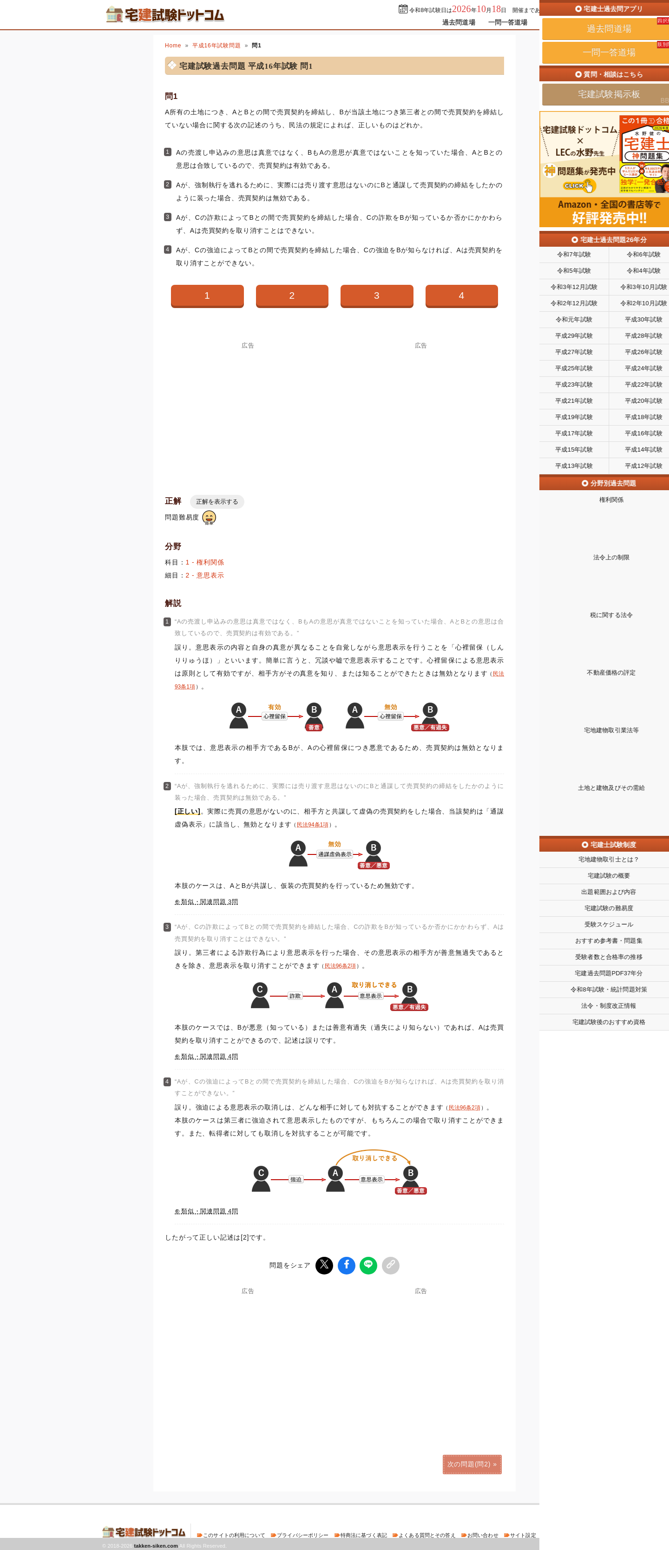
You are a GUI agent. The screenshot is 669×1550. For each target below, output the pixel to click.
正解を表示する (217, 501)
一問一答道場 (508, 22)
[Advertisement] (248, 413)
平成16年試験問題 (216, 45)
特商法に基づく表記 (364, 1533)
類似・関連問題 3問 (209, 902)
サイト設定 (523, 1533)
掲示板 (550, 22)
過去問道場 (458, 22)
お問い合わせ (482, 1533)
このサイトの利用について (234, 1533)
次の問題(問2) (469, 1462)
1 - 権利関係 (205, 562)
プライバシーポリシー (302, 1533)
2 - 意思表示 (205, 575)
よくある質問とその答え (427, 1533)
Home (173, 45)
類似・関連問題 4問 (209, 1056)
